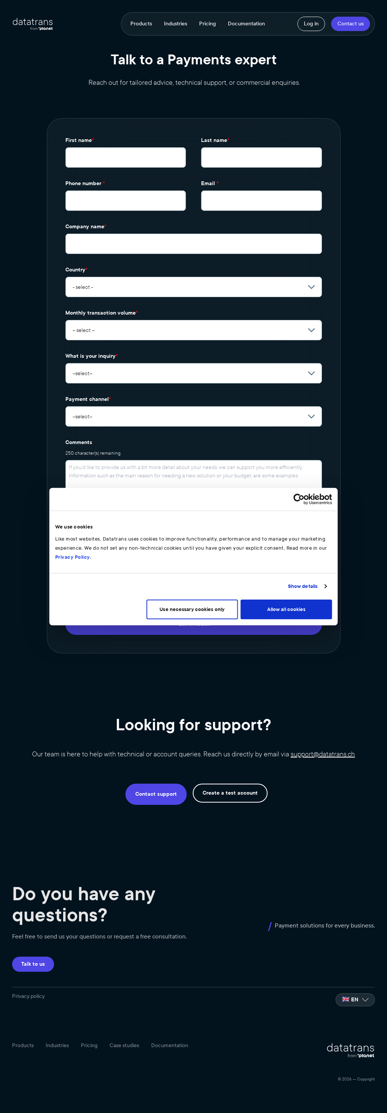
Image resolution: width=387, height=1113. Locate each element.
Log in (311, 23)
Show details (328, 581)
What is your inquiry (91, 356)
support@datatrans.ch (323, 754)
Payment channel (88, 399)
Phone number (85, 183)
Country (76, 269)
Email (210, 183)
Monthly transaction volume (101, 312)
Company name (86, 226)
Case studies (124, 1046)
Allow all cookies (304, 604)
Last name (215, 140)
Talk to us (33, 964)
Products (141, 24)
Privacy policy (28, 996)
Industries (175, 24)
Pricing (207, 24)
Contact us (350, 23)
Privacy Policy (265, 552)
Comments (78, 442)
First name (79, 140)
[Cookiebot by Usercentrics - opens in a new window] (325, 504)
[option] (355, 999)
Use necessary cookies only (192, 604)
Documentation (246, 24)
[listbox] (355, 999)
